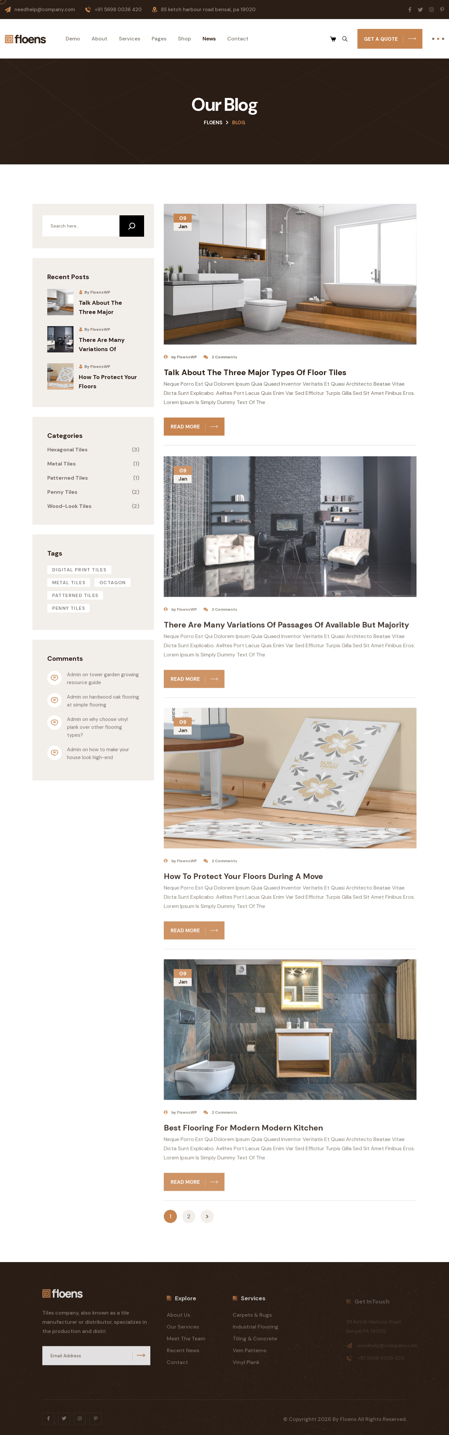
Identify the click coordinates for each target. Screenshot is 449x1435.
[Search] (131, 226)
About (99, 38)
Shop (184, 38)
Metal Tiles (61, 463)
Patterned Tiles (67, 477)
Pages (159, 38)
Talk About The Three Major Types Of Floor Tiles (255, 374)
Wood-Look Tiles (69, 506)
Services (129, 38)
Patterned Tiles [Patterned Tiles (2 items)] (75, 595)
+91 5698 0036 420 (118, 9)
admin (74, 674)
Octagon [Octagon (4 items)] (112, 583)
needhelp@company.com (44, 9)
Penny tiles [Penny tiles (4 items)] (68, 608)
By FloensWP (94, 292)
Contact (237, 38)
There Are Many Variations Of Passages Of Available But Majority (286, 630)
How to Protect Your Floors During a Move (243, 882)
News (209, 38)
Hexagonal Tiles (67, 449)
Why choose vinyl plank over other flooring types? (98, 727)
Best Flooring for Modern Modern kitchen (243, 1133)
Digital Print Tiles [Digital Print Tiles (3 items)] (79, 570)
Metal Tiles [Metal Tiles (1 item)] (68, 583)
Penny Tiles (62, 492)
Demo (73, 38)
